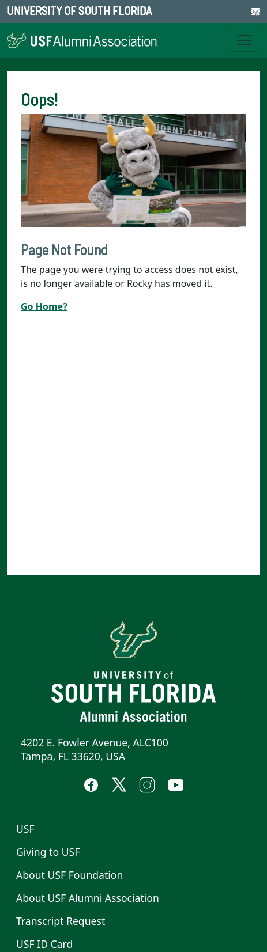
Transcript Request (60, 921)
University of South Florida (79, 10)
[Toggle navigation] (244, 40)
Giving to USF (48, 852)
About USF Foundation (69, 875)
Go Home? (44, 306)
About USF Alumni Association (87, 898)
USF (25, 829)
